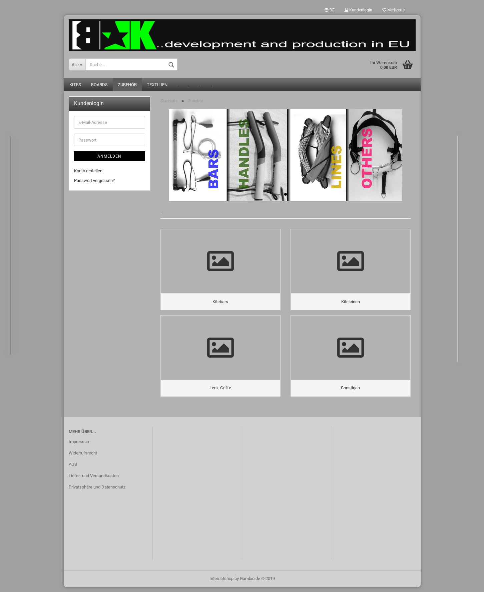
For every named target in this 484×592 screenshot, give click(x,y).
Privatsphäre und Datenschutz (97, 491)
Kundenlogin (358, 10)
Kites (75, 85)
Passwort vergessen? (94, 180)
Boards (99, 85)
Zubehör (127, 85)
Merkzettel (394, 10)
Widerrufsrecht (83, 457)
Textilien (157, 85)
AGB (73, 468)
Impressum (79, 446)
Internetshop (221, 583)
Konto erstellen (88, 171)
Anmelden (109, 157)
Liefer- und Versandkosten (94, 480)
